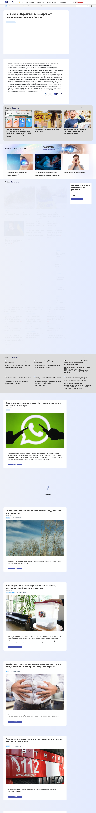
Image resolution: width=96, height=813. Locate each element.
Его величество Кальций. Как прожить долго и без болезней (48, 288)
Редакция (66, 5)
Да (73, 163)
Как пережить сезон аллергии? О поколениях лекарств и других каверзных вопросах (75, 116)
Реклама (71, 5)
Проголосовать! (77, 169)
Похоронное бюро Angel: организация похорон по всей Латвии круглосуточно (48, 302)
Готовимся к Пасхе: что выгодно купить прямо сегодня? (16, 301)
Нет (74, 166)
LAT (6, 5)
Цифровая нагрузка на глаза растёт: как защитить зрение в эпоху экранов (18, 144)
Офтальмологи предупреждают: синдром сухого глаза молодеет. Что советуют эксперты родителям (47, 144)
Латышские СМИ (62, 2)
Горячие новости (10, 22)
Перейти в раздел (85, 107)
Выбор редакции (51, 2)
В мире (21, 2)
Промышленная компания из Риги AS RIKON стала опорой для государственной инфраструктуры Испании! (77, 290)
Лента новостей (30, 2)
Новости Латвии (41, 2)
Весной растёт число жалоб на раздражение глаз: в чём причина (75, 143)
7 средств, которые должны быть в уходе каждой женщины (17, 288)
